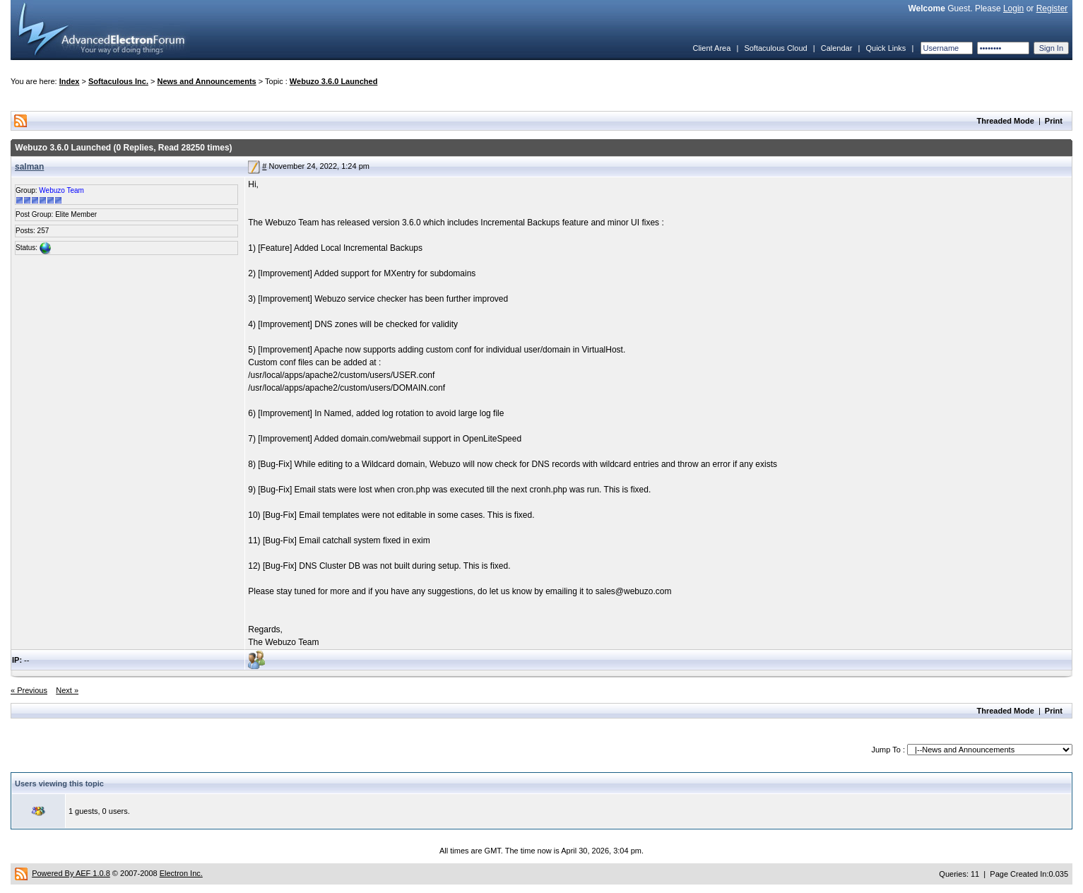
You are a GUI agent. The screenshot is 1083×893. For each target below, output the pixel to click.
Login (1013, 8)
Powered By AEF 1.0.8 (71, 873)
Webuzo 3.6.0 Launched (334, 81)
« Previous (29, 690)
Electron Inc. (181, 873)
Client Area (711, 48)
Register (1052, 8)
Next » (67, 690)
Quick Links (885, 48)
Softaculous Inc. (118, 81)
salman (29, 167)
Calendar (837, 48)
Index (69, 81)
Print (1054, 121)
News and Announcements (207, 81)
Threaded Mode (1005, 121)
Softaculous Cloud (775, 48)
